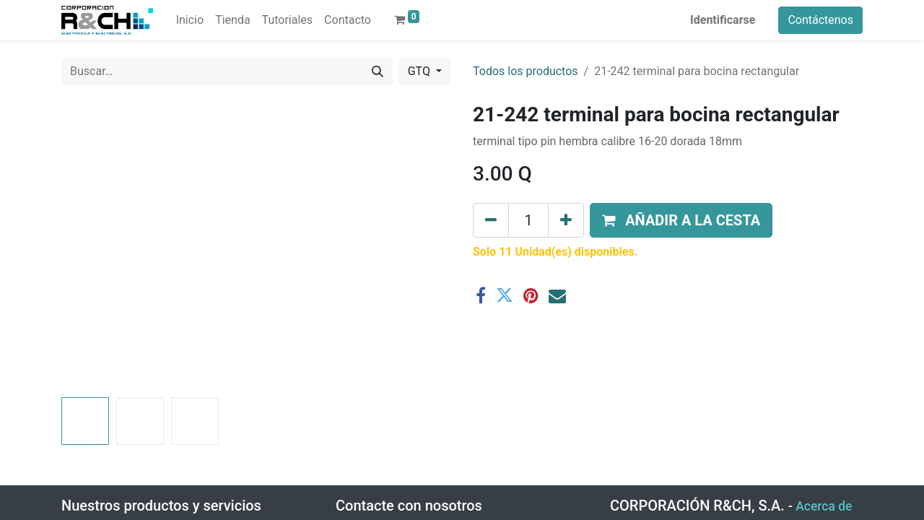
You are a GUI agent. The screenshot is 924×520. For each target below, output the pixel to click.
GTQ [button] (420, 71)
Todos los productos (525, 71)
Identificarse (722, 20)
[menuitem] (189, 20)
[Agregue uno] (566, 220)
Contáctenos (820, 20)
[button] (681, 220)
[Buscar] (377, 71)
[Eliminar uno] (491, 220)
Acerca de (824, 506)
